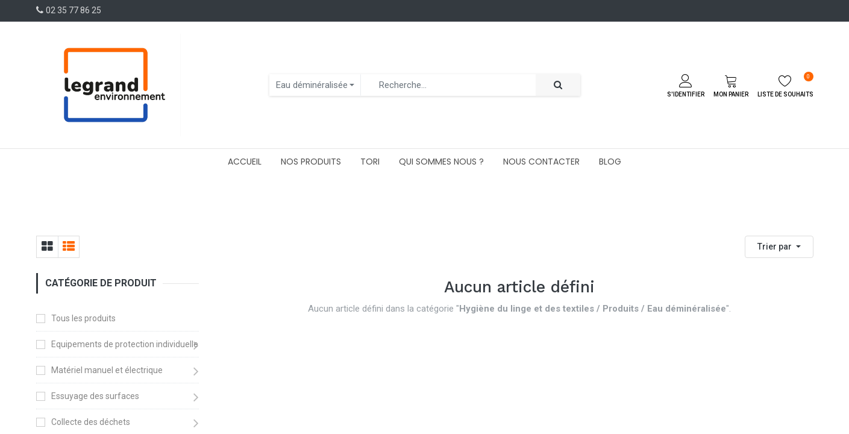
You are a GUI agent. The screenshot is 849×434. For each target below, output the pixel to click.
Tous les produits (83, 318)
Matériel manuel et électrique (107, 370)
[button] (779, 247)
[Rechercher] (558, 85)
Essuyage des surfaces (95, 396)
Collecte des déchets (90, 422)
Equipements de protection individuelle (124, 344)
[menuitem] (244, 162)
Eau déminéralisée (312, 85)
